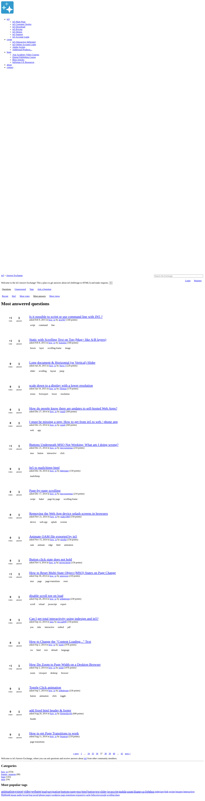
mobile (123, 791)
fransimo (63, 343)
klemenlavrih (66, 713)
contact (10, 67)
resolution (65, 394)
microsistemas (66, 448)
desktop (53, 673)
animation (68, 545)
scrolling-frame (54, 348)
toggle (63, 696)
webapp (36, 791)
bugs (3, 777)
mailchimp (35, 476)
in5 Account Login (20, 37)
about (9, 65)
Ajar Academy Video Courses (25, 54)
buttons (65, 791)
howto (33, 348)
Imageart (64, 736)
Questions (6, 289)
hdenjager (64, 471)
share (117, 795)
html (58, 545)
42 (122, 753)
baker (41, 499)
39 (110, 753)
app (39, 430)
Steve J (62, 365)
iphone (42, 795)
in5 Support (17, 34)
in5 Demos (17, 32)
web (32, 430)
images (179, 791)
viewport (43, 673)
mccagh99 (62, 622)
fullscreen (95, 795)
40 (114, 753)
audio (19, 795)
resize (32, 394)
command (43, 325)
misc (52, 622)
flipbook (5, 794)
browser (64, 673)
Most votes (25, 296)
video (27, 791)
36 (97, 753)
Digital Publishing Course (24, 57)
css (31, 650)
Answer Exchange (14, 275)
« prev (76, 753)
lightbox (149, 791)
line (53, 325)
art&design (65, 599)
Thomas (63, 388)
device (33, 522)
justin (61, 645)
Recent (5, 296)
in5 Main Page (18, 22)
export (63, 604)
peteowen (64, 576)
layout (53, 371)
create (9, 39)
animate (41, 545)
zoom (32, 673)
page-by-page (54, 499)
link (166, 791)
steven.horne (64, 562)
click (62, 453)
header (33, 719)
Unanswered (20, 289)
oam (32, 545)
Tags (32, 289)
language (65, 650)
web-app (43, 522)
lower (54, 394)
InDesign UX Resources (23, 62)
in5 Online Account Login (24, 44)
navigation (53, 791)
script (32, 325)
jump (62, 371)
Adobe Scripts (18, 47)
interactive (52, 453)
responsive (80, 795)
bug (30, 795)
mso (32, 453)
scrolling (43, 371)
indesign (159, 791)
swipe (32, 499)
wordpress (56, 795)
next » (128, 753)
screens (63, 522)
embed (61, 627)
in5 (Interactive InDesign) (24, 42)
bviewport (43, 394)
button (40, 453)
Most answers (39, 296)
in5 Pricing (17, 29)
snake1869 (65, 516)
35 (93, 753)
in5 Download (18, 27)
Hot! (14, 296)
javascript (52, 604)
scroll (32, 604)
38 (105, 753)
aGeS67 (62, 320)
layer (41, 348)
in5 (8, 19)
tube (39, 627)
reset (65, 581)
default (54, 650)
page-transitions (52, 581)
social (35, 795)
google (103, 795)
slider (32, 371)
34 (89, 753)
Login (187, 280)
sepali (62, 411)
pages (48, 795)
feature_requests (8, 774)
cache (88, 795)
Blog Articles (18, 60)
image (68, 348)
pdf (69, 627)
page (40, 581)
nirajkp (63, 539)
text (46, 650)
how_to (52, 320)
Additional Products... (22, 49)
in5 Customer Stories (21, 24)
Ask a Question (44, 289)
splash (54, 522)
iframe (137, 791)
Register (198, 280)
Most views (54, 296)
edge (50, 545)
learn (9, 52)
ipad (44, 791)
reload (41, 604)
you (31, 627)
